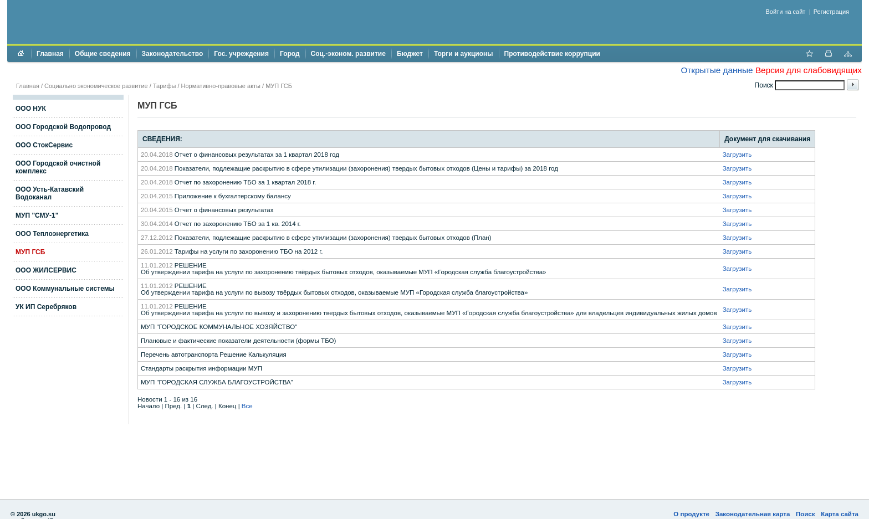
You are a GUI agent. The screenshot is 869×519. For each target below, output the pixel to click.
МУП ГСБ (278, 86)
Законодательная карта (752, 514)
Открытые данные (717, 70)
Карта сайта (839, 514)
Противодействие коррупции (552, 54)
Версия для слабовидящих (808, 70)
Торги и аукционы (463, 54)
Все (247, 406)
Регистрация (831, 11)
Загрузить (737, 154)
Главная (50, 54)
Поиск (805, 514)
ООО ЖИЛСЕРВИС (46, 270)
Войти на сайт (786, 11)
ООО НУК (31, 108)
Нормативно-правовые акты (220, 86)
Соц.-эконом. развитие (348, 54)
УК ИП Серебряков (46, 307)
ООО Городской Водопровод (63, 127)
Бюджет (410, 54)
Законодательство (172, 54)
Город (290, 54)
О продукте (691, 514)
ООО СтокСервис (44, 145)
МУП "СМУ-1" (37, 215)
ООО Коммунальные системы (65, 288)
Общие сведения (103, 54)
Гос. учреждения (241, 54)
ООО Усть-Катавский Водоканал (50, 193)
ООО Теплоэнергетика (52, 234)
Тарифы (164, 86)
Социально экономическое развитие (96, 86)
